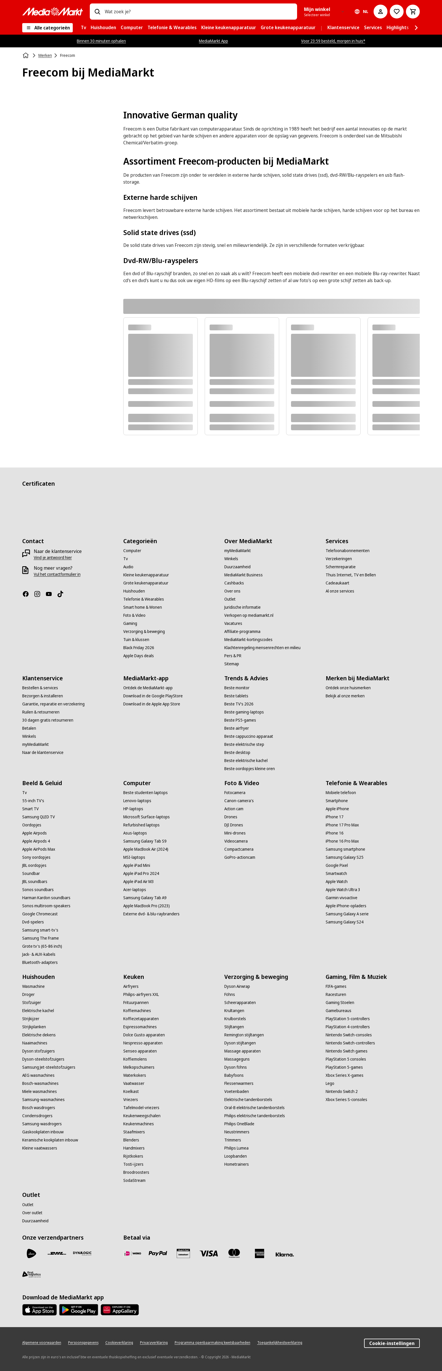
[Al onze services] (340, 591)
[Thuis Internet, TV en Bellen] (351, 575)
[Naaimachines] (34, 1043)
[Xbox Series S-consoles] (346, 1099)
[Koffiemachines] (137, 1011)
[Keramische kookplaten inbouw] (50, 1140)
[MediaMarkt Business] (243, 575)
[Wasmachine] (33, 986)
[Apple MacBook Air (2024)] (145, 849)
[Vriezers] (130, 1099)
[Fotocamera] (234, 793)
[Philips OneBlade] (239, 1124)
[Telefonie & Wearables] (143, 599)
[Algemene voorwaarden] (41, 1342)
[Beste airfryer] (236, 728)
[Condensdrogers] (37, 1116)
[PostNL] (31, 1253)
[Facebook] (28, 594)
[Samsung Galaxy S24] (344, 922)
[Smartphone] (337, 801)
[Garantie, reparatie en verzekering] (53, 704)
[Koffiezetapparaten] (141, 1019)
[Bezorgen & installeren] (42, 696)
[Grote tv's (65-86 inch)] (42, 946)
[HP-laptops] (133, 809)
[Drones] (230, 817)
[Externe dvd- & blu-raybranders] (151, 914)
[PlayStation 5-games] (344, 1067)
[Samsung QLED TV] (38, 817)
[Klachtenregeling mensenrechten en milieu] (262, 648)
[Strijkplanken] (34, 1027)
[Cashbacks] (234, 583)
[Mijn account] (380, 11)
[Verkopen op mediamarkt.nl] (248, 615)
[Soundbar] (31, 873)
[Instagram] (39, 594)
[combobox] (199, 11)
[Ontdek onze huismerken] (348, 688)
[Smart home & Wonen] (142, 607)
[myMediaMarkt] (237, 551)
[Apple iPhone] (337, 809)
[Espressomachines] (140, 1027)
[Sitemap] (231, 664)
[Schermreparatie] (341, 567)
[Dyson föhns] (235, 1067)
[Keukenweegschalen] (142, 1116)
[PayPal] (158, 1253)
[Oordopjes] (31, 825)
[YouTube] (51, 594)
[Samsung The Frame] (40, 938)
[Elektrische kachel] (38, 1011)
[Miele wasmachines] (39, 1091)
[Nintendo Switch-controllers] (350, 1043)
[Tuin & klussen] (136, 639)
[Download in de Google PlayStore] (153, 696)
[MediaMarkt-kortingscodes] (248, 639)
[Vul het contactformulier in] (57, 574)
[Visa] (208, 1253)
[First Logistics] (31, 1274)
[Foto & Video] (134, 615)
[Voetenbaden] (236, 1091)
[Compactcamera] (238, 849)
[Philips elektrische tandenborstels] (254, 1116)
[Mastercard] (234, 1253)
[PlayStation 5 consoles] (346, 1059)
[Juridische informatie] (242, 607)
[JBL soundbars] (34, 881)
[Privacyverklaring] (154, 1342)
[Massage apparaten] (242, 1051)
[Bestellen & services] (40, 688)
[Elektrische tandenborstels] (248, 1099)
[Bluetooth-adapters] (40, 962)
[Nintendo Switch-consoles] (349, 1035)
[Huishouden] (134, 591)
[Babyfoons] (234, 1075)
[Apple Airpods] (34, 833)
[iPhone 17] (335, 817)
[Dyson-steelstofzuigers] (43, 1059)
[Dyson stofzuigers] (38, 1051)
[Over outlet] (32, 1213)
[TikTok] (62, 594)
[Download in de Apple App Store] (151, 704)
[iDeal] (132, 1253)
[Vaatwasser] (133, 1083)
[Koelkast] (131, 1091)
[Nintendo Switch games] (347, 1051)
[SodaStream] (134, 1180)
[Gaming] (130, 623)
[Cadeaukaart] (337, 583)
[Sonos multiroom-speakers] (46, 906)
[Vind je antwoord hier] (53, 557)
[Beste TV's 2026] (238, 704)
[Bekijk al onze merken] (345, 696)
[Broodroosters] (136, 1172)
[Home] (26, 55)
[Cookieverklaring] (119, 1342)
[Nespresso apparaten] (143, 1043)
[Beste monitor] (236, 688)
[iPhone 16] (335, 833)
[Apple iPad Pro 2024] (141, 873)
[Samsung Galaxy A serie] (347, 914)
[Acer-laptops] (134, 890)
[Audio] (128, 567)
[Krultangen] (234, 1011)
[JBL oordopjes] (34, 865)
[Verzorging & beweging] (144, 631)
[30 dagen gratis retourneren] (47, 720)
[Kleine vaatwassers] (39, 1148)
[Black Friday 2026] (138, 648)
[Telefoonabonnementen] (348, 551)
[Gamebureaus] (338, 1011)
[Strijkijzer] (30, 1019)
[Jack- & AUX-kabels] (38, 954)
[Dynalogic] (82, 1253)
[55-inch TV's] (33, 801)
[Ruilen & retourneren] (40, 712)
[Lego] (330, 1083)
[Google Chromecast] (40, 914)
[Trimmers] (232, 1140)
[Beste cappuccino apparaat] (248, 736)
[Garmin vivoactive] (341, 898)
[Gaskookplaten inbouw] (43, 1132)
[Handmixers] (134, 1148)
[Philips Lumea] (236, 1148)
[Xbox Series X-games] (344, 1075)
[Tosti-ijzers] (133, 1164)
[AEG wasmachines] (38, 1075)
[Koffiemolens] (135, 1059)
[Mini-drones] (235, 833)
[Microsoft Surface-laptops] (146, 817)
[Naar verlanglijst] (397, 11)
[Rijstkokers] (133, 1156)
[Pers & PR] (232, 656)
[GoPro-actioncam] (239, 857)
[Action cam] (233, 809)
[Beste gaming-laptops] (244, 712)
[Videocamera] (236, 841)
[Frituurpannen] (136, 1002)
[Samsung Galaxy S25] (344, 857)
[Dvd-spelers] (33, 922)
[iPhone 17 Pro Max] (342, 825)
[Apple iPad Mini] (136, 865)
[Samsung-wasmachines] (43, 1099)
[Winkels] (231, 559)
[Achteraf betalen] (285, 1254)
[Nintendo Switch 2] (342, 1091)
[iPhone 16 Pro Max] (342, 841)
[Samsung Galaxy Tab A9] (145, 898)
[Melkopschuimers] (138, 1067)
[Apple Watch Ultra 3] (343, 890)
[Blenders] (131, 1140)
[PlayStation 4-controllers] (348, 1027)
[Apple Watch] (337, 881)
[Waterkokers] (134, 1075)
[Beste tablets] (236, 696)
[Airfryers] (131, 986)
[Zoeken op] (97, 11)
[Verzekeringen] (339, 559)
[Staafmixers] (134, 1132)
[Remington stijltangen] (244, 1035)
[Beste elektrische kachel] (246, 760)
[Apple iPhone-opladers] (346, 906)
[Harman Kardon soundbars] (46, 898)
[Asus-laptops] (135, 833)
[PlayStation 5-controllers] (348, 1019)
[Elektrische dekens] (39, 1035)
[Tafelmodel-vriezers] (141, 1108)
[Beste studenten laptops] (145, 793)
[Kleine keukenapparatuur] (146, 575)
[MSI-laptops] (134, 857)
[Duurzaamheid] (237, 567)
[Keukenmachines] (138, 1124)
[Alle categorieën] (47, 27)
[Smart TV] (30, 809)
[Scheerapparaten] (240, 1002)
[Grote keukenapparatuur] (145, 583)
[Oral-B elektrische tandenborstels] (254, 1108)
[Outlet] (230, 599)
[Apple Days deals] (138, 656)
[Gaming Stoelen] (340, 1002)
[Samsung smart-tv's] (40, 930)
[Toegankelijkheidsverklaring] (279, 1342)
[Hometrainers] (236, 1164)
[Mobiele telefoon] (341, 793)
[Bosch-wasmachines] (40, 1083)
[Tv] (125, 559)
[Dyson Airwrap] (237, 986)
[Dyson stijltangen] (240, 1043)
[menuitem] (83, 27)
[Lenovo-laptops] (137, 801)
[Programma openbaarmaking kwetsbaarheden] (212, 1342)
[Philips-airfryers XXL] (141, 994)
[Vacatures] (233, 623)
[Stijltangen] (234, 1027)
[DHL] (57, 1253)
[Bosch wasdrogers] (38, 1108)
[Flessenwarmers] (238, 1083)
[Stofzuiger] (31, 1002)
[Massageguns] (237, 1059)
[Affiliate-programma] (242, 631)
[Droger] (28, 994)
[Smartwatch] (336, 873)
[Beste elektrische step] (244, 744)
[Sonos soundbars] (38, 890)
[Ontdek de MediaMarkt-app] (148, 688)
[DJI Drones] (233, 825)
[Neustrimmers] (236, 1132)
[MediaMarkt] (52, 12)
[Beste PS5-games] (240, 720)
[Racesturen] (336, 994)
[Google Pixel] (337, 865)
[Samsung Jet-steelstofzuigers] (48, 1067)
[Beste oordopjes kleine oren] (249, 769)
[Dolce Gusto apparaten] (144, 1035)
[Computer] (132, 551)
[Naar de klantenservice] (43, 752)
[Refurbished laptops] (141, 825)
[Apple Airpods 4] (36, 841)
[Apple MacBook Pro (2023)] (146, 906)
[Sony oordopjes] (36, 857)
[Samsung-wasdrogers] (42, 1124)
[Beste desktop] (237, 752)
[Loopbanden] (235, 1156)
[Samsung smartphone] (345, 849)
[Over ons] (232, 591)
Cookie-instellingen (392, 1343)
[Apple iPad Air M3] (138, 881)
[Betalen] (29, 728)
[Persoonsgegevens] (83, 1342)
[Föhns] (229, 994)
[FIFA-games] (336, 986)
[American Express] (259, 1253)
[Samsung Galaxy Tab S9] (145, 841)
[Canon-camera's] (239, 801)
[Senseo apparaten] (140, 1051)
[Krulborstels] (235, 1019)
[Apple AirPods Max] (38, 849)
